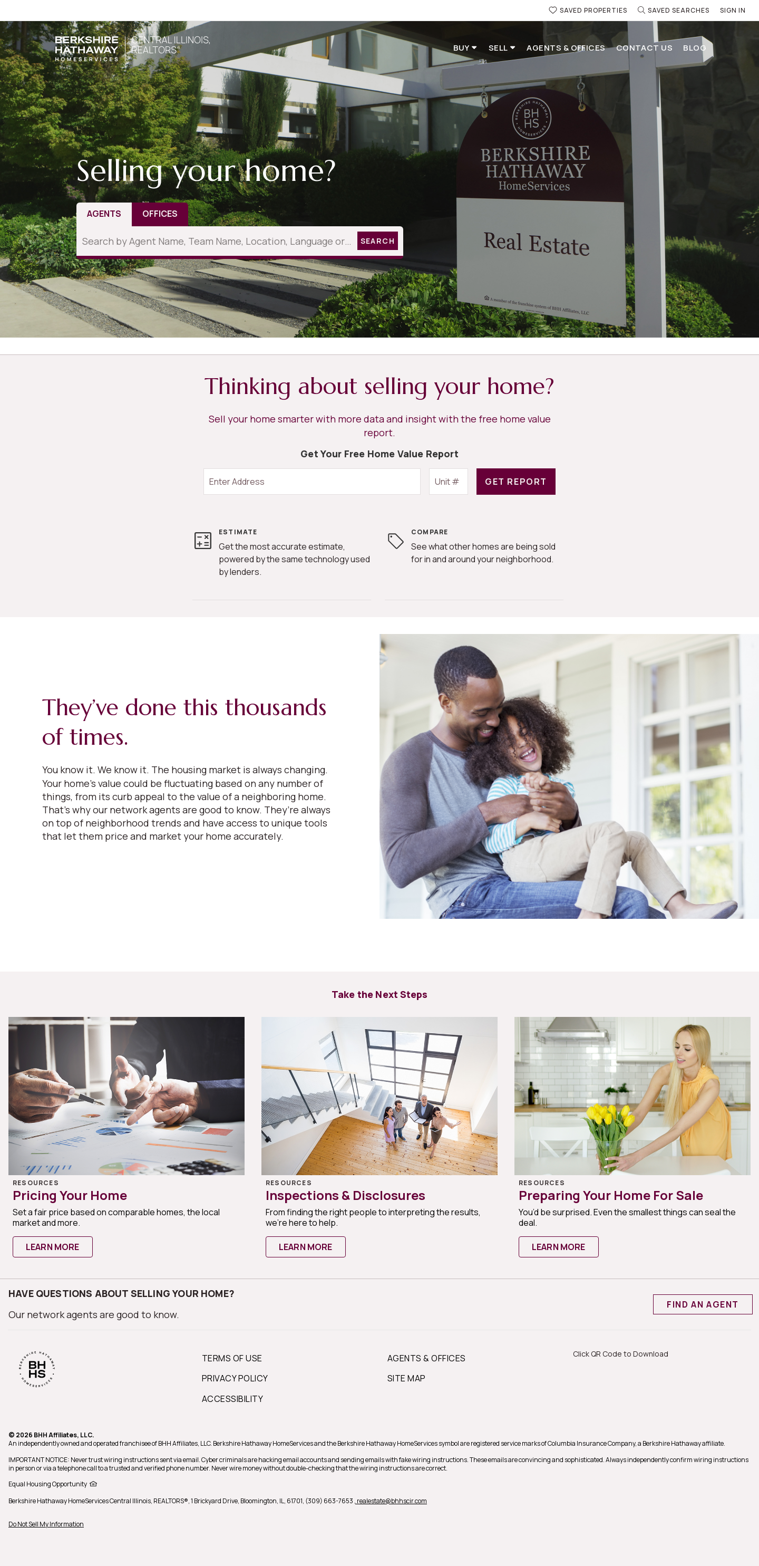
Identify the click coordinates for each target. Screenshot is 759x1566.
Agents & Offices (566, 47)
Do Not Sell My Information (46, 1524)
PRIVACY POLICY (235, 1378)
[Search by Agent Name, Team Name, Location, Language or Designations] (215, 241)
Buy (462, 47)
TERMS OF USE (232, 1358)
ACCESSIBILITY (232, 1399)
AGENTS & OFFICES (426, 1358)
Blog (694, 47)
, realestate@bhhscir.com (390, 1500)
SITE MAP (406, 1378)
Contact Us (644, 47)
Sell (499, 47)
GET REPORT (516, 481)
